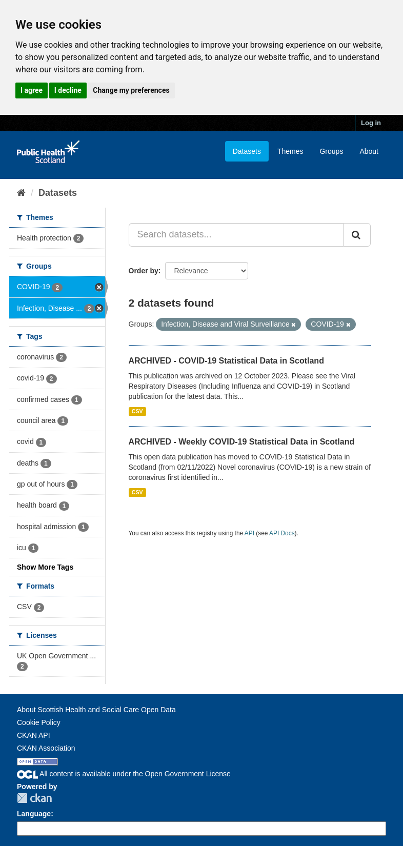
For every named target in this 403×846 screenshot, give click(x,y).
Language (34, 814)
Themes (290, 151)
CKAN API (33, 735)
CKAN (34, 798)
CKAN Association (46, 748)
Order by (143, 271)
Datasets (247, 151)
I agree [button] (32, 90)
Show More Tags (45, 567)
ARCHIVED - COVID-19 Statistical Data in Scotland (226, 360)
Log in (371, 123)
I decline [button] (68, 90)
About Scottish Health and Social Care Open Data (96, 710)
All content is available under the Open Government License (124, 774)
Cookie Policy (39, 722)
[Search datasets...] (236, 235)
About (368, 151)
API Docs (282, 533)
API (249, 533)
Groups (331, 151)
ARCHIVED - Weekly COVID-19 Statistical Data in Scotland (242, 441)
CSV (137, 411)
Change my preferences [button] (131, 90)
